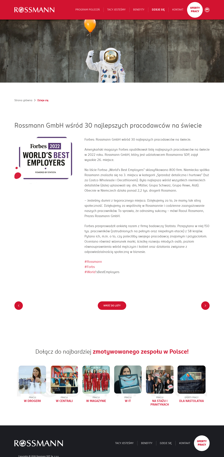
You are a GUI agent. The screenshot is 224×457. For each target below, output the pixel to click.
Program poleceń (87, 9)
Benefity (138, 9)
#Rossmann (93, 261)
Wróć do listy (112, 305)
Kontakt (177, 9)
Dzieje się (158, 9)
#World (90, 272)
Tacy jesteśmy (116, 9)
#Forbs (89, 267)
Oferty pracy (195, 10)
